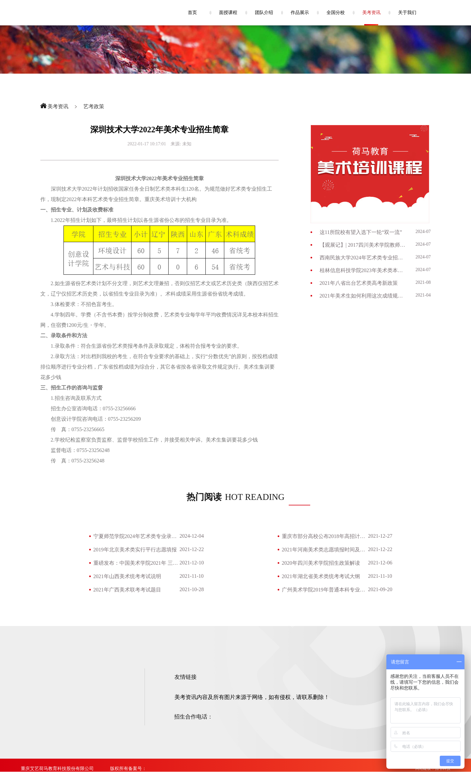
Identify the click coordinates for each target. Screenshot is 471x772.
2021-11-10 (192, 576)
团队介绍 (264, 12)
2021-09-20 (380, 589)
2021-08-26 (426, 282)
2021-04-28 (426, 295)
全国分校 (335, 12)
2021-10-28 (192, 589)
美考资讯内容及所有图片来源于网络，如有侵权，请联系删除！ (251, 697)
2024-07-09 (426, 231)
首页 (192, 12)
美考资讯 (371, 12)
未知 (186, 143)
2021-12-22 (192, 549)
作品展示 (300, 12)
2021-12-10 (192, 562)
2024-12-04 (192, 536)
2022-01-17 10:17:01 (147, 143)
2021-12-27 (380, 536)
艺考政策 (93, 106)
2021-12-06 (380, 562)
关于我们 (407, 12)
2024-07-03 (426, 257)
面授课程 (228, 12)
